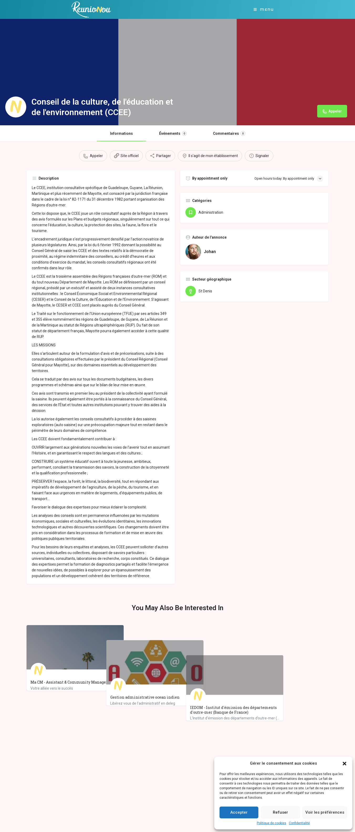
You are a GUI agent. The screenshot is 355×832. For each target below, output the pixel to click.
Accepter (239, 812)
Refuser (280, 812)
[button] (344, 763)
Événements (173, 133)
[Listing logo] (15, 106)
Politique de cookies (271, 823)
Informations (121, 133)
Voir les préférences (324, 812)
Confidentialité (299, 823)
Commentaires (229, 133)
